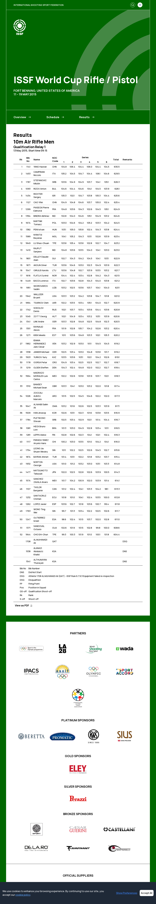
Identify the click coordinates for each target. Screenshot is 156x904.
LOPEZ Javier (40, 504)
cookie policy (22, 895)
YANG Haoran (40, 166)
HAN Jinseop (40, 412)
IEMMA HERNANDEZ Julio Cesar (40, 343)
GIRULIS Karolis (41, 270)
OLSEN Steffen (41, 367)
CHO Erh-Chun (41, 534)
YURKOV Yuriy (40, 357)
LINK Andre (39, 321)
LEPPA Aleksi (40, 434)
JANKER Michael (41, 352)
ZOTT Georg (40, 316)
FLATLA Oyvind (41, 275)
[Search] (132, 4)
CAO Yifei (38, 202)
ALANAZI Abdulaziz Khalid (38, 551)
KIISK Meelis (39, 335)
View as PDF (23, 605)
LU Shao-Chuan (41, 243)
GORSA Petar (40, 362)
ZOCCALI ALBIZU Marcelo (38, 396)
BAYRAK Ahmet (41, 456)
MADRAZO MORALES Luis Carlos (41, 376)
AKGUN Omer (40, 265)
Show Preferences (126, 893)
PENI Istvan (39, 229)
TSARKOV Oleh (41, 302)
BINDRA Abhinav (41, 215)
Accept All (146, 893)
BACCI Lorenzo (41, 280)
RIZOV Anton (40, 188)
